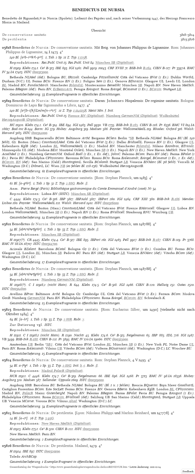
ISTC (27, 72)
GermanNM (36, 298)
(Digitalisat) (115, 62)
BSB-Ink (135, 68)
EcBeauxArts (62, 89)
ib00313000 (40, 72)
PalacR (27, 393)
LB (179, 89)
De (14, 39)
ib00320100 (52, 451)
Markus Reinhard (135, 413)
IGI (71, 68)
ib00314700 (49, 244)
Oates (181, 285)
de (30, 47)
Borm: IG (42, 129)
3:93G (49, 418)
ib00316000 (111, 203)
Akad (73, 401)
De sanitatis (24, 35)
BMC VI (178, 125)
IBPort (103, 199)
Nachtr (79, 335)
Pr (174, 68)
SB (140, 85)
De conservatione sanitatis (71, 47)
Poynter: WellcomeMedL (128, 129)
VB (105, 125)
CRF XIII (140, 199)
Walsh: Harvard (74, 203)
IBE (58, 68)
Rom (174, 47)
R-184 (147, 68)
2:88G (70, 183)
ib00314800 (18, 289)
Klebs (26, 68)
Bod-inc (17, 129)
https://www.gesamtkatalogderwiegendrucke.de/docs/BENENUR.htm (88, 467)
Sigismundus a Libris (60, 105)
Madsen (95, 129)
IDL (169, 335)
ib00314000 (39, 133)
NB (62, 166)
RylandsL (76, 85)
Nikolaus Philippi (99, 413)
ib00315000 (120, 339)
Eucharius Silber (126, 309)
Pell (86, 68)
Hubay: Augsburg (69, 129)
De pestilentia (62, 413)
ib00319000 (96, 380)
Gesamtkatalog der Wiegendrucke (29, 467)
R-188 (34, 339)
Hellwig (162, 285)
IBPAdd (82, 199)
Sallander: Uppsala (56, 380)
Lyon (80, 413)
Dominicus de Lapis (21, 105)
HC (12, 125)
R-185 (134, 125)
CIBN (157, 68)
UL (191, 142)
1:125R (82, 57)
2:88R (68, 319)
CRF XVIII (116, 68)
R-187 (157, 240)
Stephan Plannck (118, 177)
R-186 (175, 199)
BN (18, 162)
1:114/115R (80, 110)
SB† (50, 344)
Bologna (187, 100)
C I (31, 285)
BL (4, 85)
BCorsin (155, 89)
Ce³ (42, 68)
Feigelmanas (136, 335)
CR (29, 240)
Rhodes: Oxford (165, 129)
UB (170, 212)
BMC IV (8, 244)
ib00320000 (91, 429)
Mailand (81, 445)
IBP (62, 199)
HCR (13, 376)
